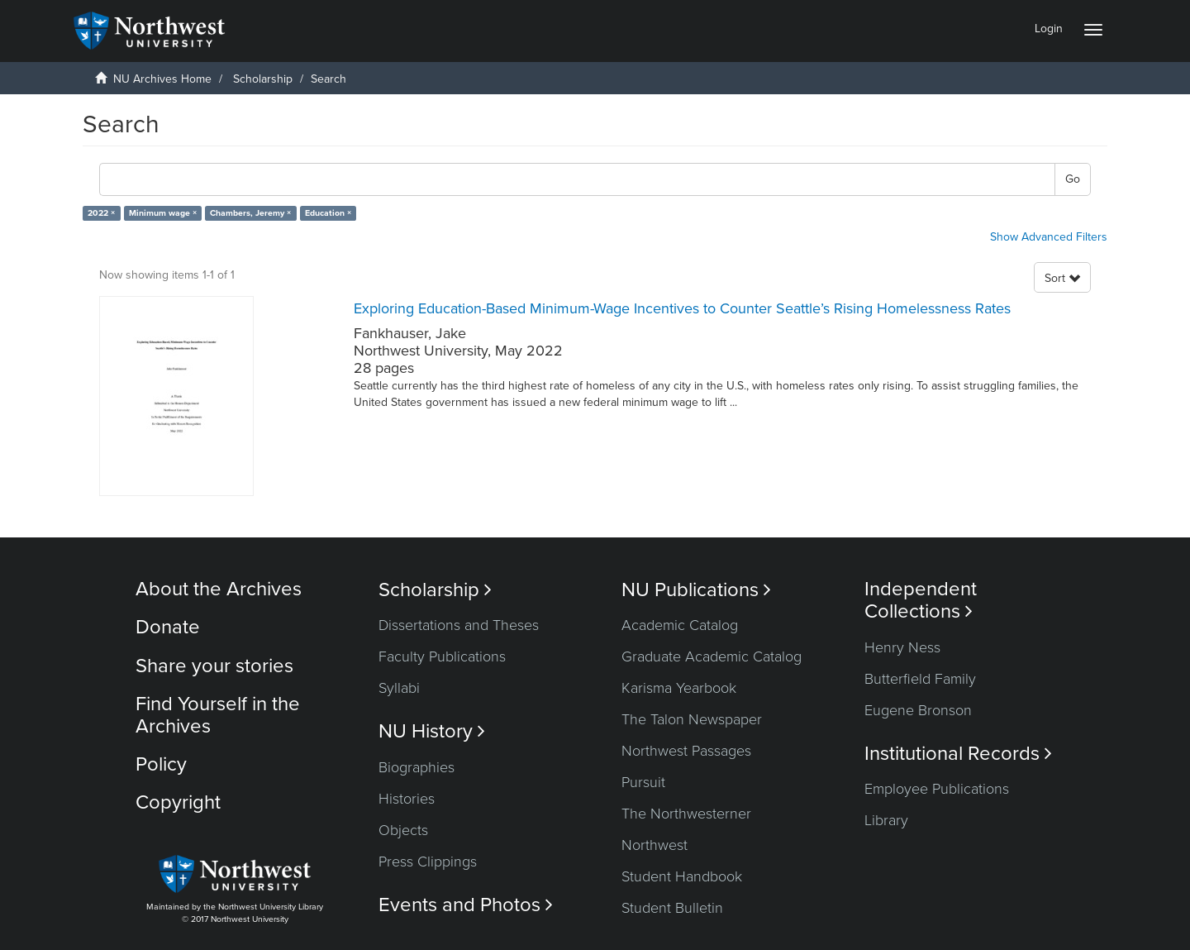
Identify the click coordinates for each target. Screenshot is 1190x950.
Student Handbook (681, 876)
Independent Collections (920, 600)
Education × (328, 213)
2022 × (101, 213)
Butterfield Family (920, 679)
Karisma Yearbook (678, 688)
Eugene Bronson (918, 710)
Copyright (178, 802)
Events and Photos (465, 905)
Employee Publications (936, 789)
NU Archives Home (162, 79)
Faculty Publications (442, 656)
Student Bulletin (672, 908)
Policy (161, 764)
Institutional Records (958, 754)
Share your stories (214, 666)
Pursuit (643, 782)
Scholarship (263, 79)
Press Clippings (427, 861)
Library (886, 820)
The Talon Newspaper (691, 719)
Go (1072, 179)
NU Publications (696, 590)
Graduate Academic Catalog (711, 656)
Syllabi (399, 688)
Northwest (654, 845)
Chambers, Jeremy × (250, 213)
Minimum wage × (163, 213)
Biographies (416, 767)
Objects (403, 830)
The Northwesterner (686, 813)
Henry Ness (902, 647)
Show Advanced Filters (1048, 237)
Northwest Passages (686, 751)
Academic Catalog (679, 625)
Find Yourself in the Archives (218, 715)
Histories (406, 799)
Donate (168, 627)
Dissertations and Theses (458, 625)
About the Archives (219, 589)
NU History (431, 731)
